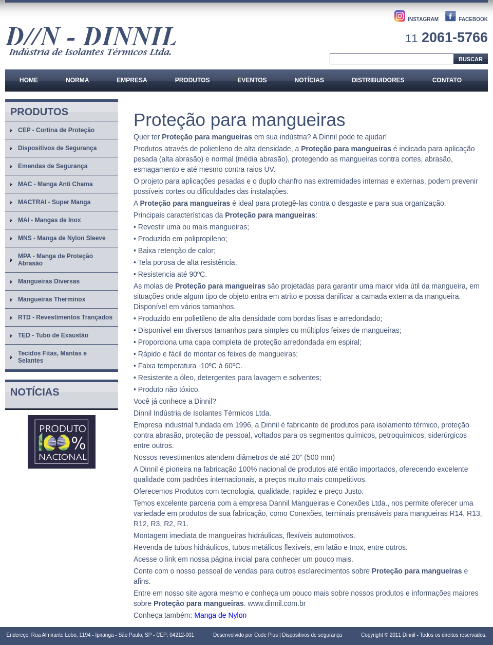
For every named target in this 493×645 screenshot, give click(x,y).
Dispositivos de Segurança (57, 148)
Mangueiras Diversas (49, 281)
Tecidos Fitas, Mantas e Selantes (52, 357)
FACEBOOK (473, 19)
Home (29, 80)
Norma (77, 80)
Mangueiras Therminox (51, 299)
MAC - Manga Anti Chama (55, 184)
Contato (447, 80)
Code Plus (266, 635)
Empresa (132, 80)
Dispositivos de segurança (312, 635)
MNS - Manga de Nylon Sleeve (62, 238)
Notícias (309, 80)
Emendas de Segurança (52, 166)
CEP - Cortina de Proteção (56, 130)
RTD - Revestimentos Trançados (65, 317)
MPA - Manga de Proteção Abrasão (55, 260)
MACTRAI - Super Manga (54, 202)
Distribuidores (378, 80)
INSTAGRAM (423, 19)
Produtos (192, 80)
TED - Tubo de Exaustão (53, 335)
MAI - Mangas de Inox (49, 220)
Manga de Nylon (220, 615)
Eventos (252, 80)
